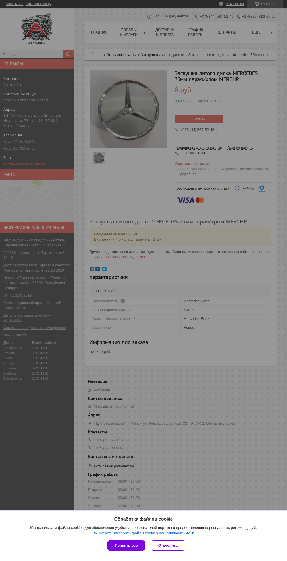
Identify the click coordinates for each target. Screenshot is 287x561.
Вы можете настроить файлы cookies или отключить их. (141, 533)
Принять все (126, 545)
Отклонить (168, 545)
